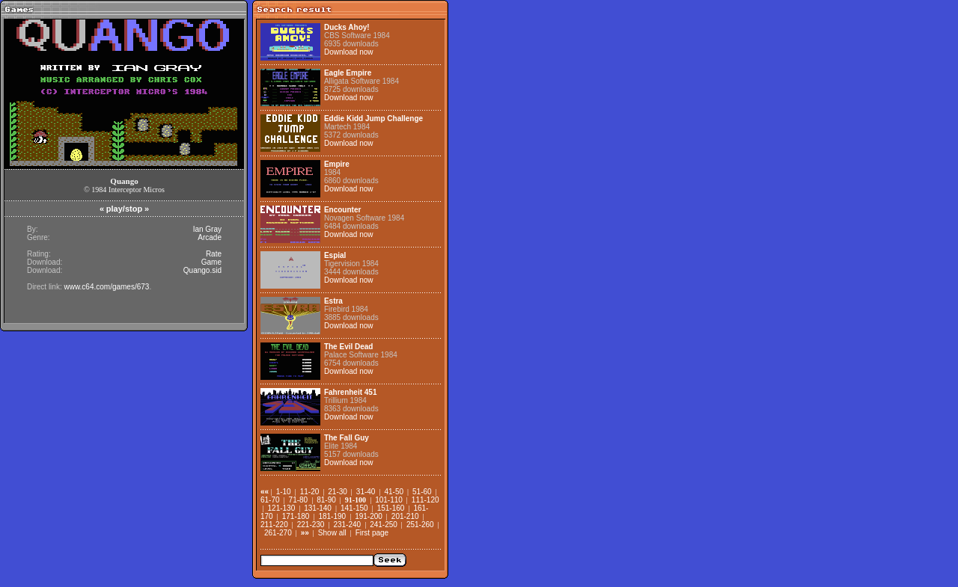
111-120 (425, 500)
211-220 (274, 524)
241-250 (383, 524)
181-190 (332, 516)
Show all (332, 533)
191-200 (368, 516)
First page (372, 533)
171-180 (296, 516)
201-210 (405, 516)
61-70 (270, 500)
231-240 (347, 524)
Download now (348, 52)
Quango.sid (202, 270)
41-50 (393, 492)
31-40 (366, 492)
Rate (214, 254)
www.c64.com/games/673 (106, 287)
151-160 (391, 508)
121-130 (282, 508)
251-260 (420, 524)
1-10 (283, 492)
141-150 (354, 508)
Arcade (210, 237)
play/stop (124, 208)
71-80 (298, 500)
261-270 (278, 533)
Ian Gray (207, 229)
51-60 (422, 492)
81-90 (326, 500)
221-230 (311, 524)
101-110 (389, 500)
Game (211, 262)
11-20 (310, 492)
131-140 (318, 508)
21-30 (337, 492)
